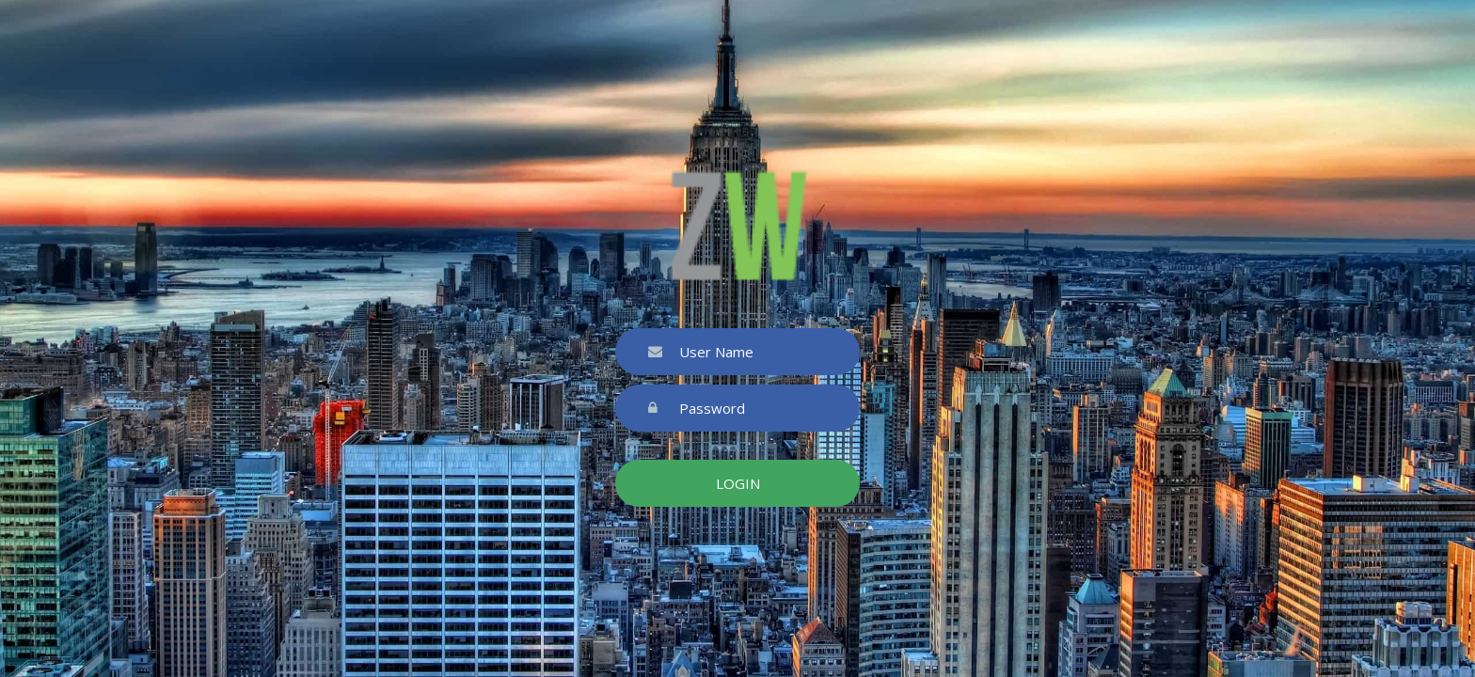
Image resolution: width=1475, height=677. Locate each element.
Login (738, 483)
